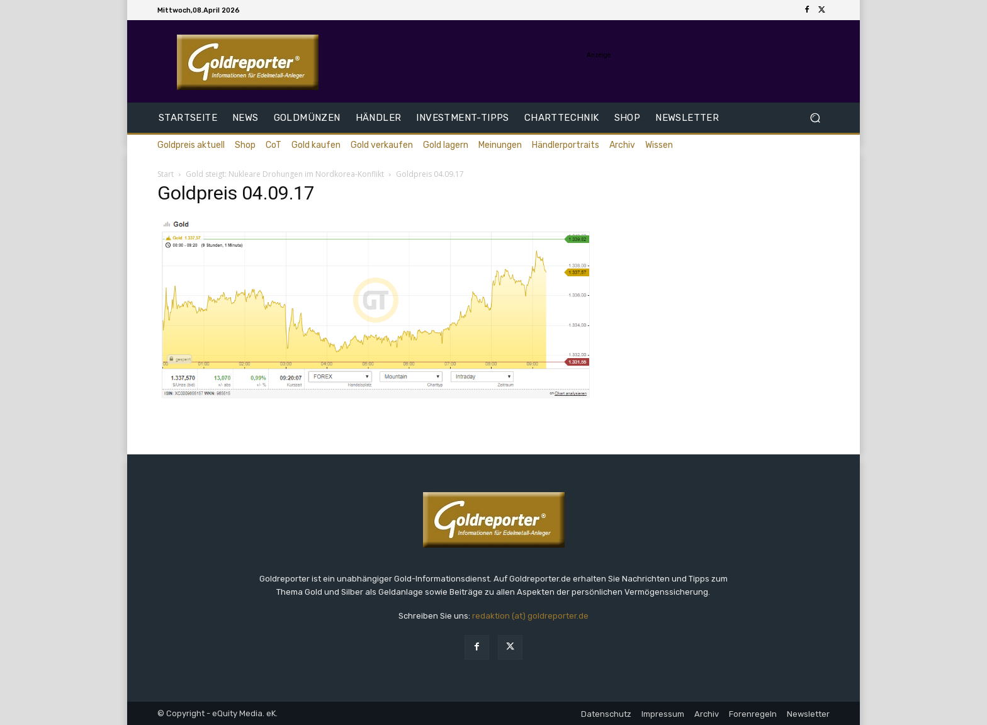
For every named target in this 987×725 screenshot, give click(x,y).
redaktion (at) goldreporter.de (530, 616)
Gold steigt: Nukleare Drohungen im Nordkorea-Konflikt (285, 174)
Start (165, 174)
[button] (815, 118)
